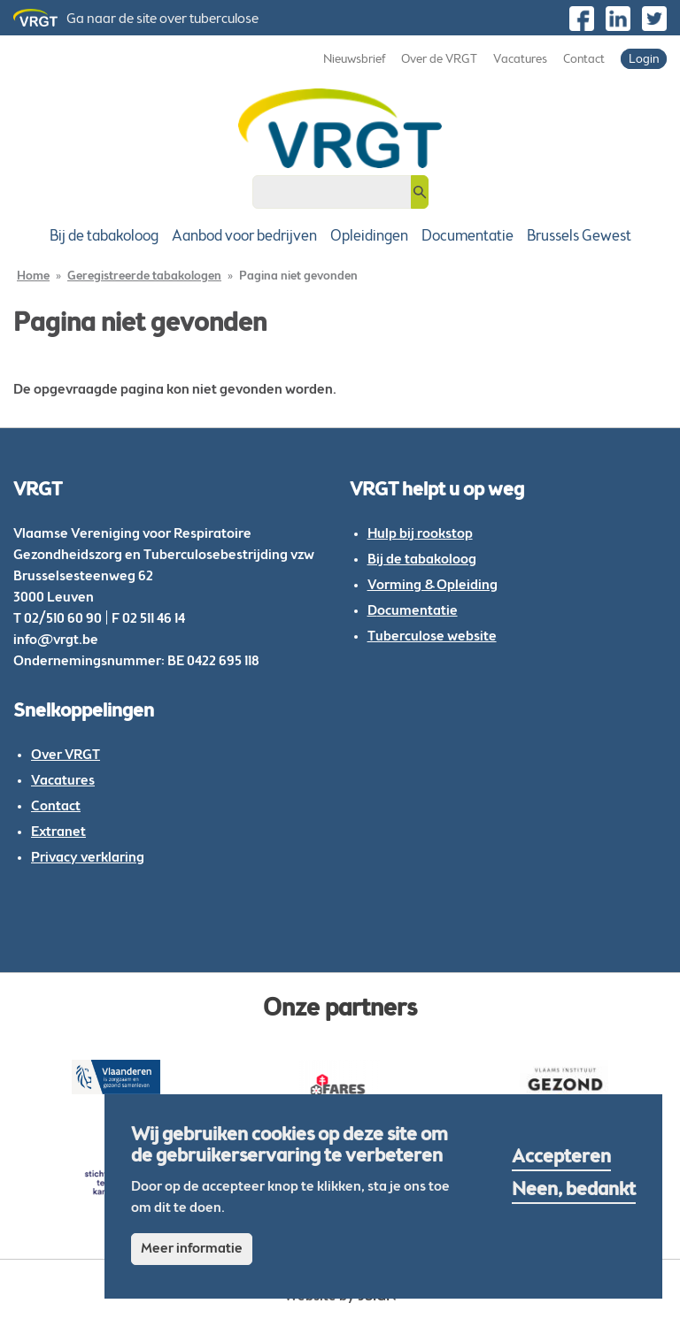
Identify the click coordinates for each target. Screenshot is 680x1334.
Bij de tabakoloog (104, 236)
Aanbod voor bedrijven (244, 236)
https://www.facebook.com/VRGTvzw (581, 18)
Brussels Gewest (579, 236)
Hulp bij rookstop (420, 534)
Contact (584, 60)
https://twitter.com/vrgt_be (654, 18)
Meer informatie (192, 1249)
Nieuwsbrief (354, 60)
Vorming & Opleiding (432, 586)
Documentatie (467, 236)
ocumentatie (417, 611)
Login (644, 60)
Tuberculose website (432, 637)
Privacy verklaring (87, 858)
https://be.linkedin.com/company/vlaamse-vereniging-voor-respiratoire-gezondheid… (618, 18)
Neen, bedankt (574, 1190)
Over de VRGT (439, 60)
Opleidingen (369, 236)
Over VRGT (65, 755)
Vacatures (520, 60)
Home (33, 277)
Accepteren (561, 1158)
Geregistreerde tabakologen (144, 277)
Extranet (58, 832)
